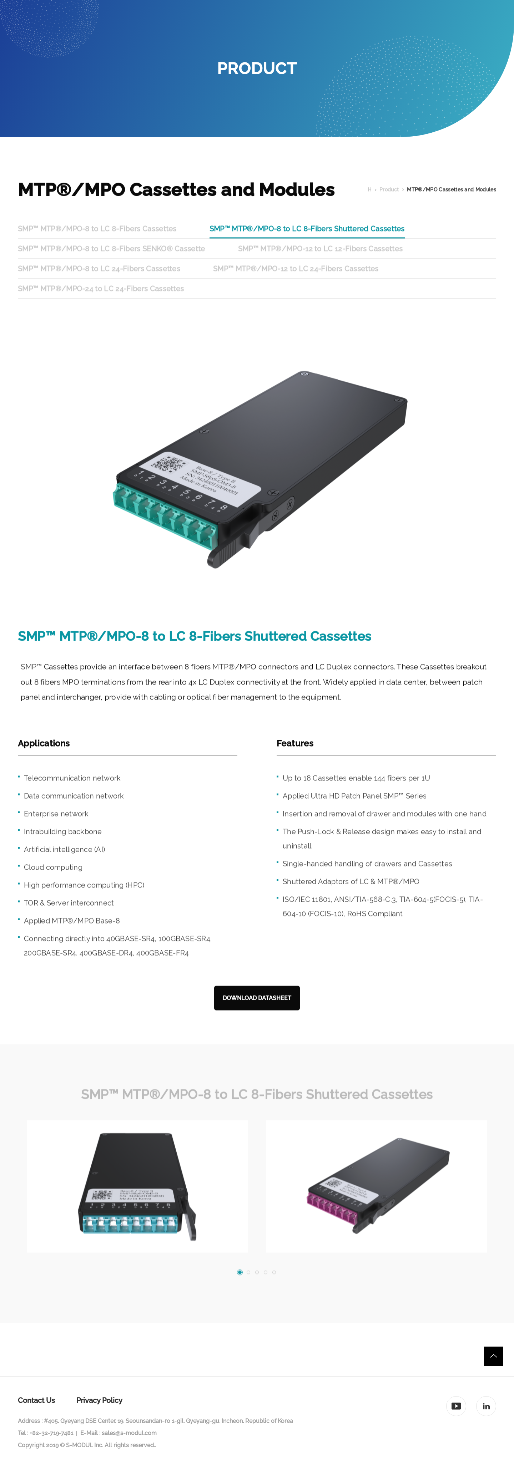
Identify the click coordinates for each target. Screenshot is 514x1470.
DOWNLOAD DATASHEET (257, 1011)
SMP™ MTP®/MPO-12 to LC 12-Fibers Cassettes (320, 262)
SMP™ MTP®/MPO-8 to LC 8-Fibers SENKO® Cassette (111, 262)
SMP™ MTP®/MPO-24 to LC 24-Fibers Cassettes (101, 302)
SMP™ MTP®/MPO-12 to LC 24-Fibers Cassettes (295, 282)
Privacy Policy (99, 1400)
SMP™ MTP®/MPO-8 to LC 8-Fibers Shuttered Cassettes (307, 242)
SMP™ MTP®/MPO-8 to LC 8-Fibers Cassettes (97, 242)
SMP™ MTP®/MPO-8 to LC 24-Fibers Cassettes (99, 282)
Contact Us (36, 1400)
